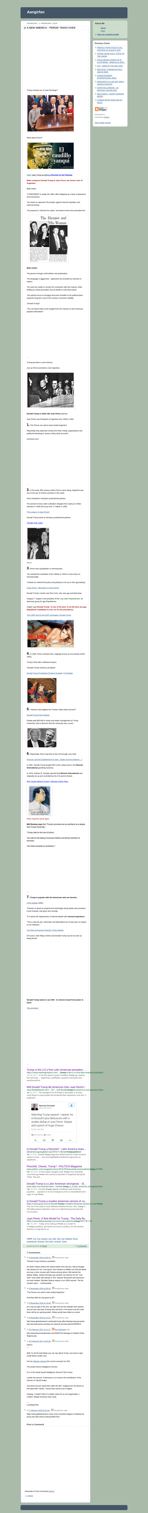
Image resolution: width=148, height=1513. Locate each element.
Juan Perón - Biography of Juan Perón (42, 588)
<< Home (29, 1496)
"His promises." (33, 1008)
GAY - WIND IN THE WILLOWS (110, 66)
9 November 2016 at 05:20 (40, 1289)
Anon (103, 31)
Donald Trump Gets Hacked (38, 715)
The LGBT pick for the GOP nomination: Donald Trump (49, 615)
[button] (28, 1092)
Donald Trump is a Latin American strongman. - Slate (57, 1183)
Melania (68, 1239)
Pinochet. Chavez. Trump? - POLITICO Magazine (54, 1166)
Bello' (49, 175)
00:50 (44, 1246)
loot (62, 1239)
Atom (51, 1491)
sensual (57, 1241)
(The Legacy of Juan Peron (38, 512)
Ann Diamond (60, 1330)
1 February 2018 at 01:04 (39, 1410)
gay (50, 1239)
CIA (34, 1239)
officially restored (40, 1361)
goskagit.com (32, 439)
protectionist (32, 1241)
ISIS (58, 1239)
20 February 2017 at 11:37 (40, 1330)
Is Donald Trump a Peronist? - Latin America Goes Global (59, 1149)
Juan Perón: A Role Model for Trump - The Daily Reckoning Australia (66, 1218)
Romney (41, 1241)
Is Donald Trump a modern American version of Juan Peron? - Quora (66, 1201)
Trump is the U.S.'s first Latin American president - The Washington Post (68, 1069)
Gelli (54, 1239)
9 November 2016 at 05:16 (40, 1258)
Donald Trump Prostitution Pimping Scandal (44, 673)
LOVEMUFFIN (32, 1405)
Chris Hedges (32, 903)
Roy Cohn (49, 1241)
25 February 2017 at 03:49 (40, 1341)
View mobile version (103, 123)
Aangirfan (36, 12)
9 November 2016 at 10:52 (40, 1318)
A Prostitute (68, 673)
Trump (64, 1241)
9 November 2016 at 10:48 (40, 1303)
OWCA (29, 1345)
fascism (44, 1239)
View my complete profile (108, 35)
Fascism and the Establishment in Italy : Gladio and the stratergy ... (54, 760)
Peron (75, 1239)
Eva (38, 1239)
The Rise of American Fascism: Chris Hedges (45, 930)
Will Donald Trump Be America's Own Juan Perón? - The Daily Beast (65, 1087)
